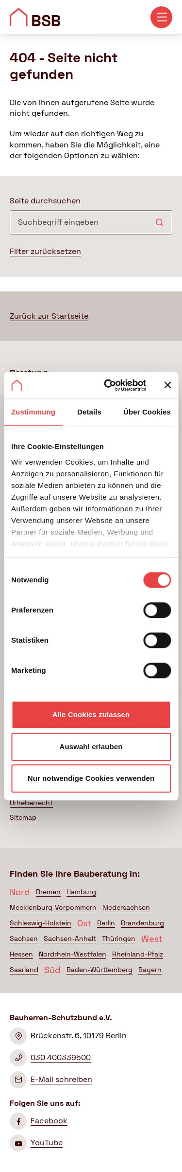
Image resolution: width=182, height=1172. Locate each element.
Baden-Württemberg (99, 969)
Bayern (150, 969)
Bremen (48, 891)
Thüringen (118, 938)
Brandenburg (142, 923)
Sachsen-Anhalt (70, 938)
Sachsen (24, 938)
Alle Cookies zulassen (91, 714)
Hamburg (81, 891)
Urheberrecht (31, 802)
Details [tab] (89, 412)
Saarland (24, 969)
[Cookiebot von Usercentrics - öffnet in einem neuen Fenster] (108, 385)
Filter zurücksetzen (45, 251)
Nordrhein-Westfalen (72, 954)
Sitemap (23, 817)
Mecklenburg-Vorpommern (53, 907)
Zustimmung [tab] (33, 412)
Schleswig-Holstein (40, 923)
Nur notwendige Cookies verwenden (91, 778)
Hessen (21, 954)
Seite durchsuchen (45, 201)
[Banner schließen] (167, 385)
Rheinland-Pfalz (137, 954)
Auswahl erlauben (91, 746)
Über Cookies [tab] (147, 412)
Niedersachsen (126, 907)
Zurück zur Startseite (49, 316)
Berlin (106, 923)
